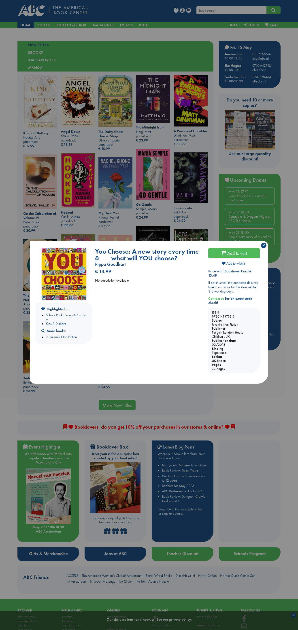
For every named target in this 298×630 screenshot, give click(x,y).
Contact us (216, 298)
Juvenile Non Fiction (63, 337)
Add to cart (234, 253)
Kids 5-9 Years (56, 323)
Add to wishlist (234, 263)
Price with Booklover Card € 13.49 (229, 273)
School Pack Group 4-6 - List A (65, 317)
